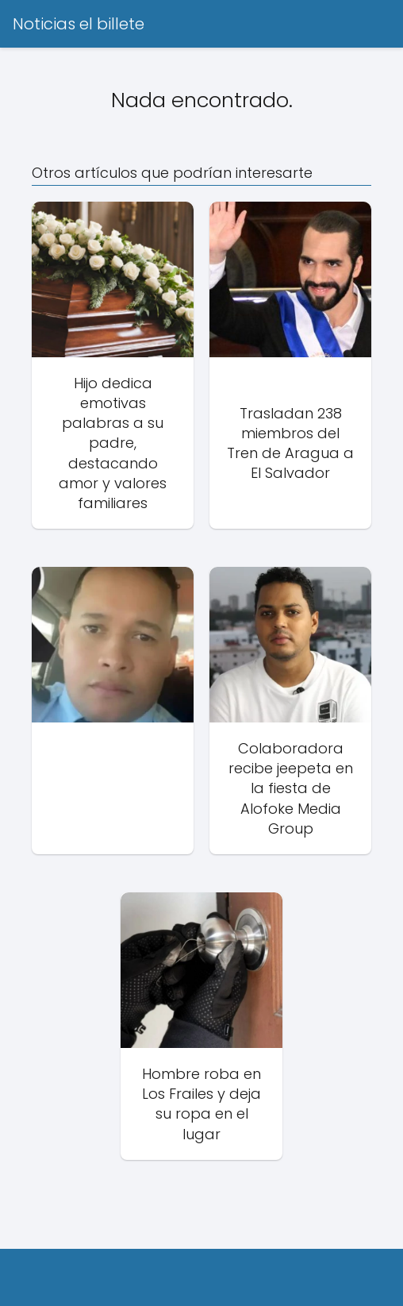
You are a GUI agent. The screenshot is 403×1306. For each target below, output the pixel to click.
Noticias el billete (78, 24)
